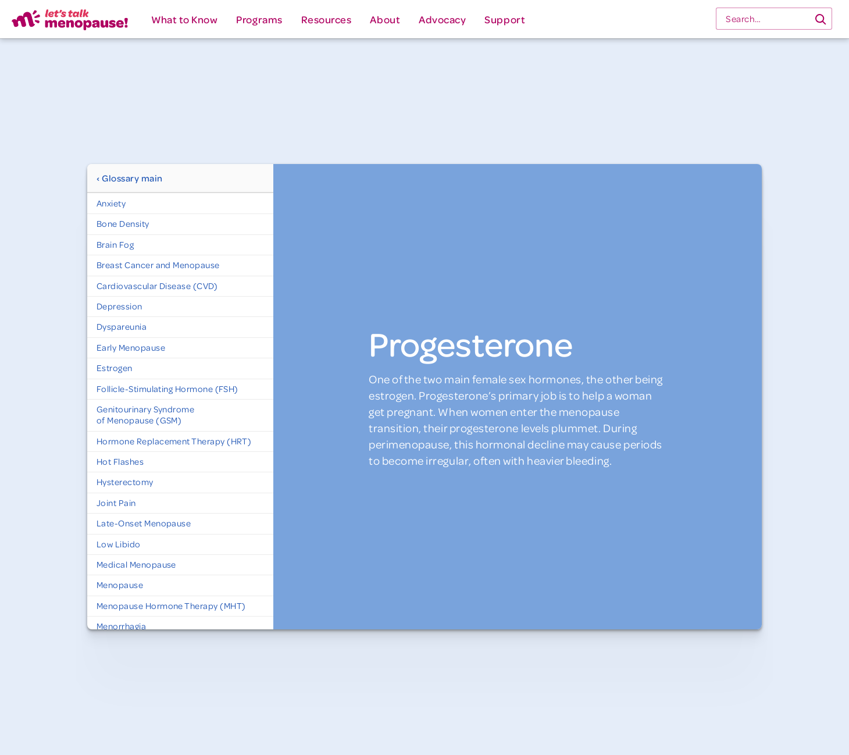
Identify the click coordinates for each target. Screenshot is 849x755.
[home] (70, 19)
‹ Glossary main (130, 178)
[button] (184, 19)
